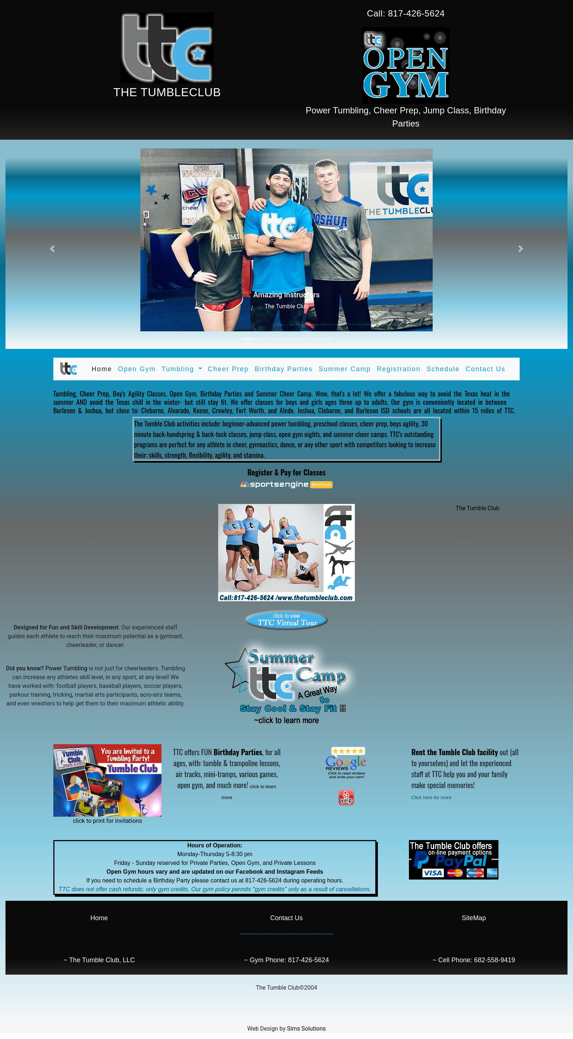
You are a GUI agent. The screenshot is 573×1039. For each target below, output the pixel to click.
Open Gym (137, 369)
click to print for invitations (107, 820)
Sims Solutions (306, 1028)
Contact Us (485, 369)
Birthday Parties (284, 369)
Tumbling (64, 393)
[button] (52, 248)
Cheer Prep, (95, 393)
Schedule (443, 369)
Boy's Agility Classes (139, 393)
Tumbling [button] (179, 369)
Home (103, 368)
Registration (399, 369)
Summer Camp (345, 369)
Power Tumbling (66, 668)
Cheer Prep (228, 369)
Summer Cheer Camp (283, 393)
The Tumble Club (478, 508)
